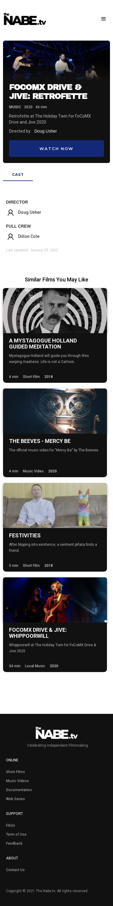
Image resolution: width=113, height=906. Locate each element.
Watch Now (56, 148)
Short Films (15, 772)
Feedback (14, 843)
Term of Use (16, 834)
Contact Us (15, 870)
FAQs (10, 825)
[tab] (18, 175)
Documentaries (19, 790)
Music (15, 107)
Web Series (15, 799)
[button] (102, 19)
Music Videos (17, 781)
